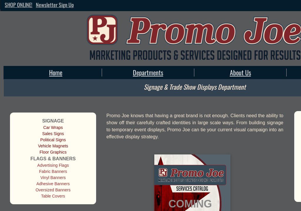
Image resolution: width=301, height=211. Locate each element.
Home (55, 72)
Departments (148, 72)
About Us (240, 72)
